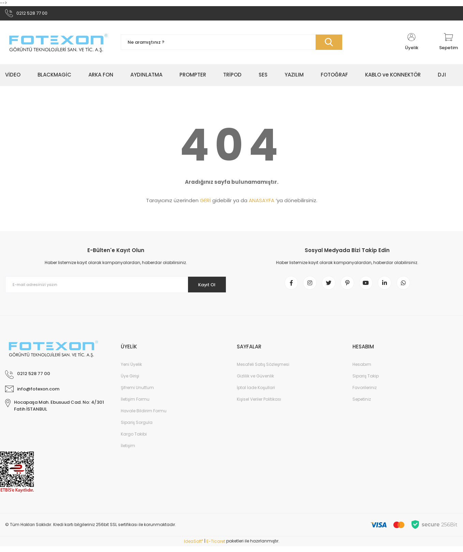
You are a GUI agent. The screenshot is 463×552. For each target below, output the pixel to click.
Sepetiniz (361, 405)
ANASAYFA (261, 202)
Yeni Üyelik (131, 370)
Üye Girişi (130, 382)
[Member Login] (411, 44)
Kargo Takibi (134, 440)
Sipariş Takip (365, 382)
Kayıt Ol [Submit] (203, 286)
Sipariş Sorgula (137, 428)
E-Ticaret (215, 547)
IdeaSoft (193, 547)
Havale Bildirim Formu (144, 416)
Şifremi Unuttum (137, 393)
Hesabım (361, 370)
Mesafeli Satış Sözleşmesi (263, 370)
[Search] (231, 44)
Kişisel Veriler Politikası (259, 405)
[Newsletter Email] (116, 286)
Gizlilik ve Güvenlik (255, 382)
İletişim (128, 451)
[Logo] (58, 44)
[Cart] (448, 44)
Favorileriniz (364, 393)
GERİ (205, 202)
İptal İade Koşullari (256, 393)
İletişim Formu (135, 405)
